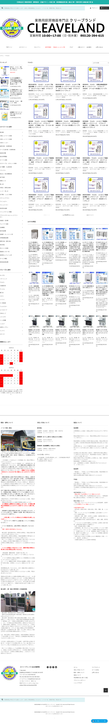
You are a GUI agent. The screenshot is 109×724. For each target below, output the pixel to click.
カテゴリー (23, 47)
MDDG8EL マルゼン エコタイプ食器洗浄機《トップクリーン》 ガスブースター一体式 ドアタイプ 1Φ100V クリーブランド (41, 161)
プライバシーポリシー (80, 680)
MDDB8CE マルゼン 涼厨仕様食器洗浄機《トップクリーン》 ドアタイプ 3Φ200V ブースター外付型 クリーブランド (68, 124)
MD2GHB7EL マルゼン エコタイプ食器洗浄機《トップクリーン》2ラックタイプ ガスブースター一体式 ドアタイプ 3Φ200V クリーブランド (41, 87)
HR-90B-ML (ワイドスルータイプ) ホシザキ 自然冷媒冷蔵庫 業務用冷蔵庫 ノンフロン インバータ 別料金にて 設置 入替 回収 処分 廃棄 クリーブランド (75, 290)
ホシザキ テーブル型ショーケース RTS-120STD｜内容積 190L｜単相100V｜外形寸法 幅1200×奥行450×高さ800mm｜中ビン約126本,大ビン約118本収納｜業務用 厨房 (88, 247)
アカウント (95, 8)
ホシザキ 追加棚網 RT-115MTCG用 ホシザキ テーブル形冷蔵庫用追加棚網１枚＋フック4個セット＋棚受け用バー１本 (16, 81)
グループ (37, 47)
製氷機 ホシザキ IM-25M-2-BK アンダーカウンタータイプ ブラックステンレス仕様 (34, 332)
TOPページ (9, 47)
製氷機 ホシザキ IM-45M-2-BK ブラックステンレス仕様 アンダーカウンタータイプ (88, 332)
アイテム (104, 8)
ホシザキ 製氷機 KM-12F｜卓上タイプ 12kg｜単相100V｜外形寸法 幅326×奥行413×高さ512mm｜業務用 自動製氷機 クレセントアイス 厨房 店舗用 (48, 246)
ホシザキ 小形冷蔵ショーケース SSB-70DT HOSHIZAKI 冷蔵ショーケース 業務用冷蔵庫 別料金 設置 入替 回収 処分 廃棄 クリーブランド (61, 246)
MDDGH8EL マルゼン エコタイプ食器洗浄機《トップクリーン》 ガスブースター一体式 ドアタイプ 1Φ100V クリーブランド (68, 198)
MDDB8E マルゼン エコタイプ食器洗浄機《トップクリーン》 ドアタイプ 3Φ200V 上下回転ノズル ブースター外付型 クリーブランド (95, 124)
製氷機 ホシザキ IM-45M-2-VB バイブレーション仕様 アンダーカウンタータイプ (102, 332)
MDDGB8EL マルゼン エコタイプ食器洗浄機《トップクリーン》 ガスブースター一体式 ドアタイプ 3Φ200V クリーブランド (95, 161)
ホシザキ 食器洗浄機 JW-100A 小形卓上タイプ (88, 287)
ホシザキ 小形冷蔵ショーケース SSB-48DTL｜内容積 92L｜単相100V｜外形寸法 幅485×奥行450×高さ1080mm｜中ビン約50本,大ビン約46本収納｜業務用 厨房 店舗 (75, 247)
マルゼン (8, 55)
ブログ (71, 47)
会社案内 (89, 47)
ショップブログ (78, 683)
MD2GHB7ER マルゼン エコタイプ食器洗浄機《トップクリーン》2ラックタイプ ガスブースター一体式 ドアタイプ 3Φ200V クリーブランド (68, 87)
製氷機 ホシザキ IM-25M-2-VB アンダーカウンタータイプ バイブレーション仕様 (48, 332)
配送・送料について (79, 672)
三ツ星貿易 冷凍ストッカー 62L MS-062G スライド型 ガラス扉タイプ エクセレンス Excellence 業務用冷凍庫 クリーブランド (16, 92)
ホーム (1, 55)
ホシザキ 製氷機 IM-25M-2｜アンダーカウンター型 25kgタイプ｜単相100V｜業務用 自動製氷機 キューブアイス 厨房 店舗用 (61, 289)
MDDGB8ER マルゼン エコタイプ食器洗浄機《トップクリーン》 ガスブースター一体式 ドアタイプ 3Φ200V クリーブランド (41, 198)
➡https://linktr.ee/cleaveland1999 (28, 685)
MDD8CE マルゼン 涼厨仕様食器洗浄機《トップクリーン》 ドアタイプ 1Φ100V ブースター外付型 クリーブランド (95, 87)
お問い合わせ (99, 47)
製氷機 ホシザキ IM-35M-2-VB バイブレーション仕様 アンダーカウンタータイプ (75, 332)
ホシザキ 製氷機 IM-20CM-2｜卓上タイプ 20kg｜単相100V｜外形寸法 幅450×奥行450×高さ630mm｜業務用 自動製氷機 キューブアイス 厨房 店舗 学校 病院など (34, 247)
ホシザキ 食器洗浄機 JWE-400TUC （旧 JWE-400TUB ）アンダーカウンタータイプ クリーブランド (34, 289)
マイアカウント (96, 667)
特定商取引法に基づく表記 (81, 677)
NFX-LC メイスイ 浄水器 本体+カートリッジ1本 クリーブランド (16, 68)
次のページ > (90, 215)
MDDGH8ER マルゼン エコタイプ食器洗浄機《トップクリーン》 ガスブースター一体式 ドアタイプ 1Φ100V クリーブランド (95, 198)
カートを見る (95, 670)
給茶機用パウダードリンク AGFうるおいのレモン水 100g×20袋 (16, 114)
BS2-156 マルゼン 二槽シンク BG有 (16, 102)
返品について (77, 675)
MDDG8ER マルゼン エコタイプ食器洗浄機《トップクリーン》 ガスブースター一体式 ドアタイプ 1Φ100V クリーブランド (68, 161)
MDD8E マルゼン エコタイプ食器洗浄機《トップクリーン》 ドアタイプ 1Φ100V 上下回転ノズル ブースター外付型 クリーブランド (41, 124)
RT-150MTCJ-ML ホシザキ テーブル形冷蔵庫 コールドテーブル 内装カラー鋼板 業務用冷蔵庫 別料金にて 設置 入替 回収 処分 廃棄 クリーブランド (102, 246)
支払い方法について (79, 670)
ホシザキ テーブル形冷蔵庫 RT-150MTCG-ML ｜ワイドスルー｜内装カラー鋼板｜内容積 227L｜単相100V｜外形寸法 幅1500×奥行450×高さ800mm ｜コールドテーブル (102, 291)
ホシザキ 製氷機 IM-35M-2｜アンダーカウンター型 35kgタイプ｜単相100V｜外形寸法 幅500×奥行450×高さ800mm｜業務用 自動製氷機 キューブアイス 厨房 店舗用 (48, 291)
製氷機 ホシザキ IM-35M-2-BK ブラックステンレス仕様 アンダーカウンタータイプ (61, 332)
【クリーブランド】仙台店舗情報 (30, 667)
